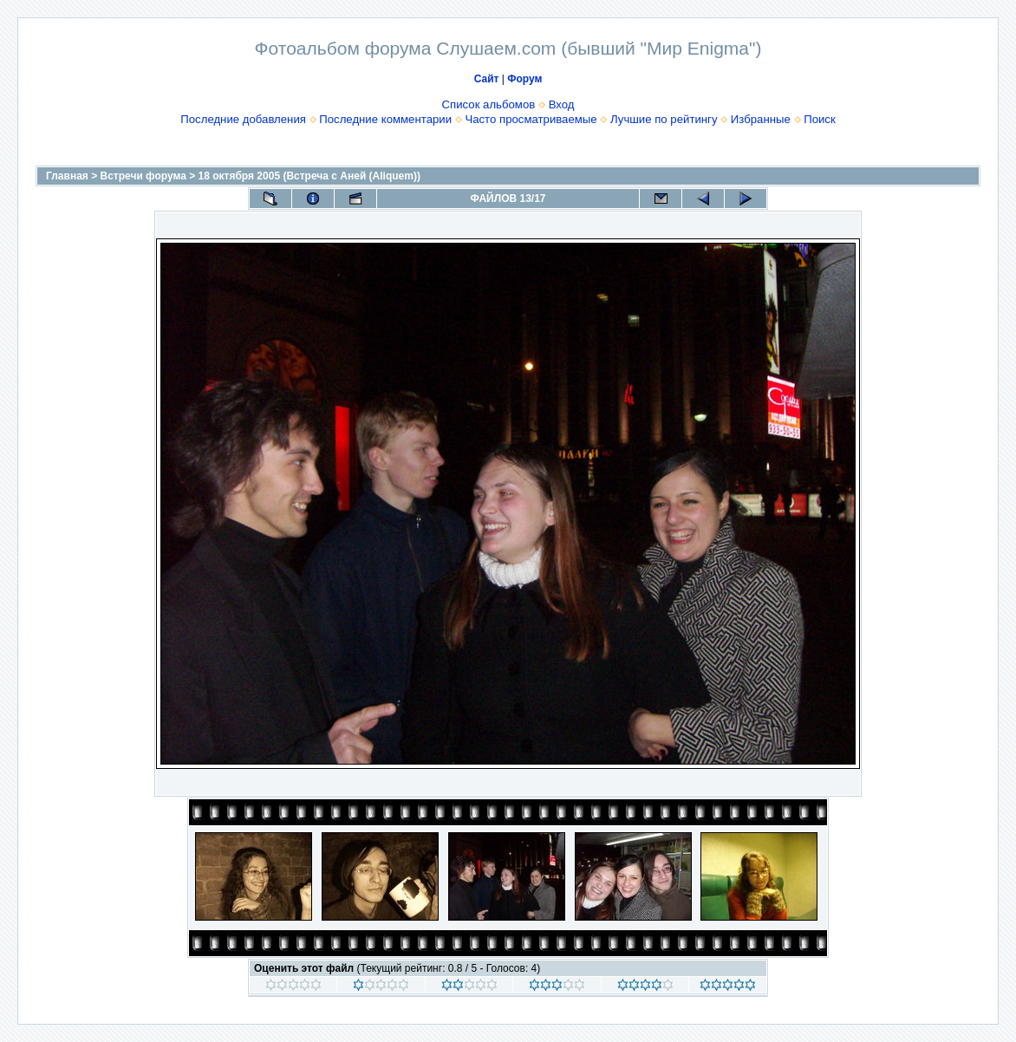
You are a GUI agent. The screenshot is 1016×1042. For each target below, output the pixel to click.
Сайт (486, 79)
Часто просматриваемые (530, 119)
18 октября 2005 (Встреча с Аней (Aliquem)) (309, 176)
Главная (67, 176)
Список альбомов (489, 104)
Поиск (820, 119)
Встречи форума (143, 176)
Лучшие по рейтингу (663, 119)
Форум (524, 79)
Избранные (761, 119)
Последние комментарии (385, 119)
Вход (562, 104)
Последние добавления (243, 119)
